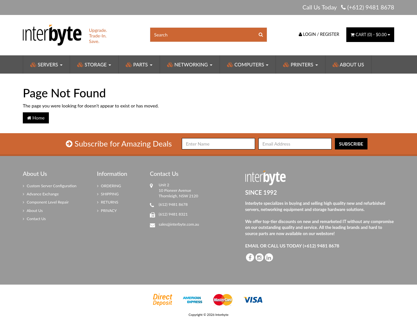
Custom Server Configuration (50, 185)
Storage (94, 64)
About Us (348, 64)
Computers (248, 64)
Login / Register (319, 34)
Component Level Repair (46, 202)
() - (370, 34)
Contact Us (34, 218)
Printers (300, 64)
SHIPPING (108, 193)
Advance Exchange (41, 193)
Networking (189, 64)
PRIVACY (107, 210)
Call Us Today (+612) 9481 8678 (348, 7)
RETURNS (108, 202)
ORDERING (109, 185)
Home (36, 117)
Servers (46, 64)
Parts (139, 64)
